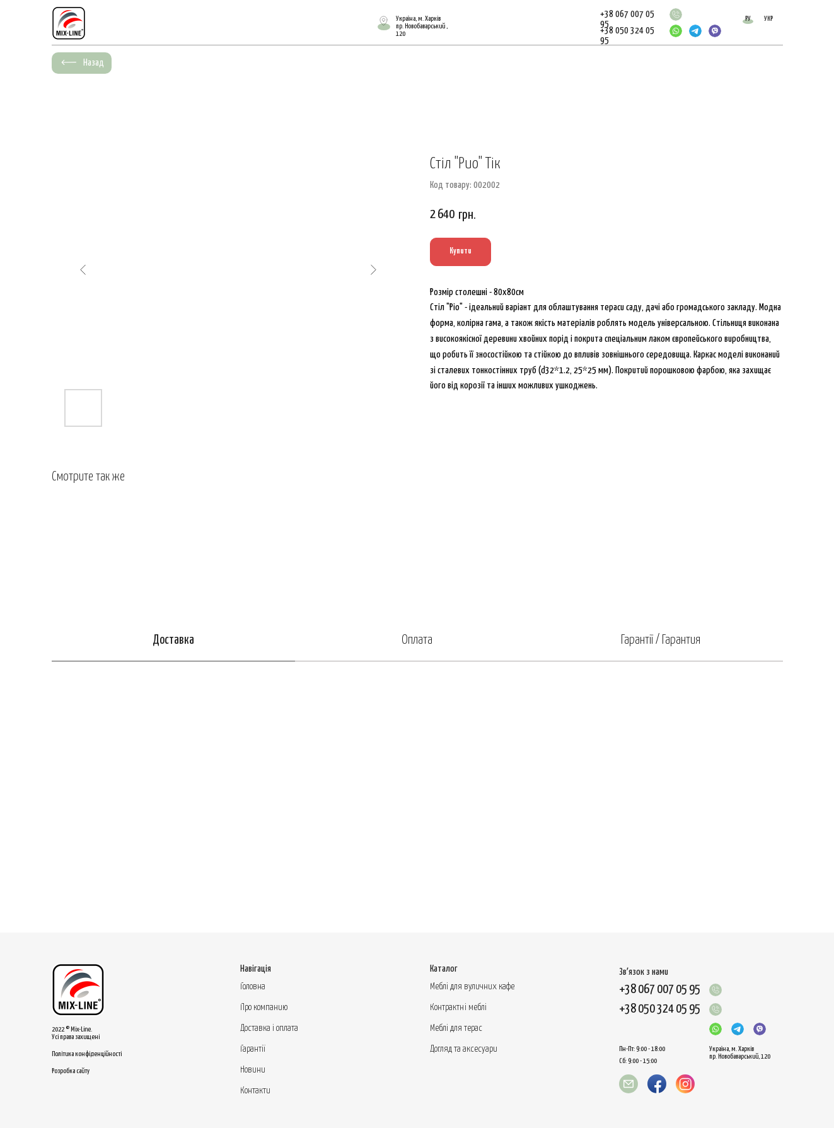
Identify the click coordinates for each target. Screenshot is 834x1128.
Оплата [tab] (417, 640)
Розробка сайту (71, 1070)
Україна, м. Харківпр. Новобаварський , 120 (422, 26)
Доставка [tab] (173, 640)
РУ (748, 18)
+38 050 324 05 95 (659, 1009)
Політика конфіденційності (87, 1053)
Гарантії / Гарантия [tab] (660, 640)
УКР (768, 18)
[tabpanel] (417, 797)
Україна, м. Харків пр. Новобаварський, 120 (739, 1052)
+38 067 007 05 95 (659, 990)
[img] (675, 14)
